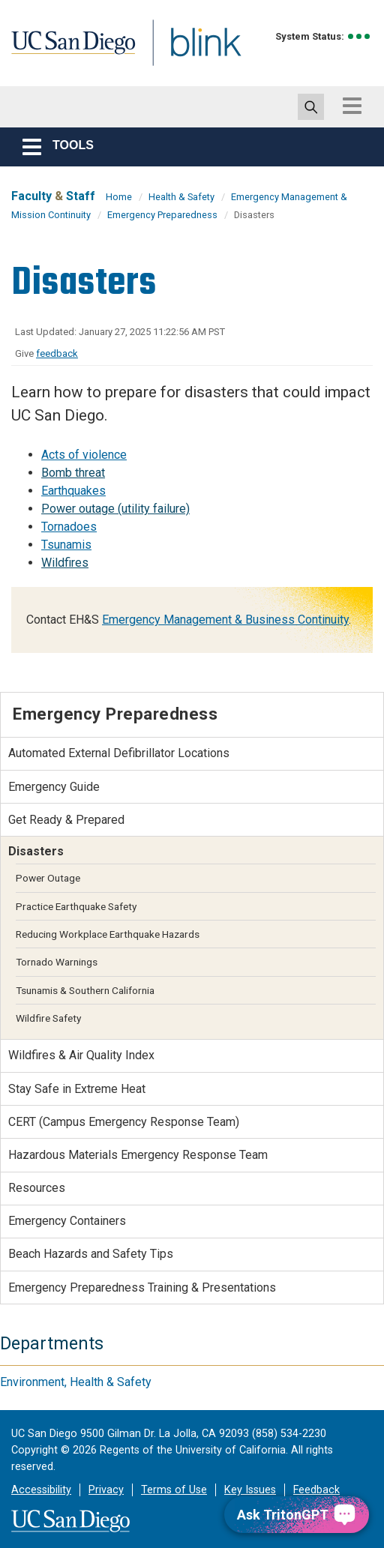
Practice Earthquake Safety (76, 906)
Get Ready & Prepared (66, 820)
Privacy (106, 1490)
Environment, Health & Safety (76, 1382)
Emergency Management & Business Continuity (225, 619)
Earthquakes (73, 491)
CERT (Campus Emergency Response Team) (123, 1122)
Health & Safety (181, 196)
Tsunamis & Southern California (85, 990)
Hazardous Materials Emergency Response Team (138, 1155)
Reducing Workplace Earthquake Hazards (108, 934)
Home (119, 196)
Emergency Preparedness (162, 214)
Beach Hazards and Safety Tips (90, 1254)
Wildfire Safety (48, 1018)
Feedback (316, 1490)
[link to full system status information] (359, 36)
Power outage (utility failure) (115, 509)
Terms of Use (174, 1490)
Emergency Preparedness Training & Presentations (142, 1287)
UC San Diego (78, 55)
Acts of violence (84, 455)
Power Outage (48, 878)
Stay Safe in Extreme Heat (77, 1089)
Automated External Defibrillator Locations (119, 753)
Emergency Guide (54, 787)
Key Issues (250, 1490)
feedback (57, 353)
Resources (36, 1188)
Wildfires (64, 562)
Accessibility (41, 1490)
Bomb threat (73, 473)
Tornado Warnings (57, 962)
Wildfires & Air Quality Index (81, 1055)
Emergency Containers (67, 1221)
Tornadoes (69, 526)
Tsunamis (66, 544)
